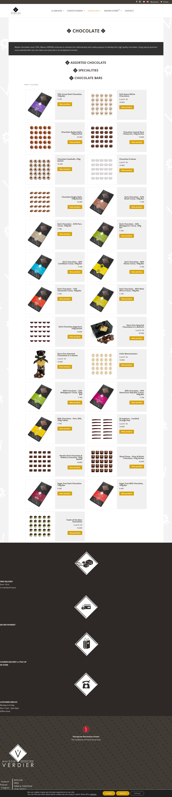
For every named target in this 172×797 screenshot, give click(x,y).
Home (26, 84)
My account (154, 2)
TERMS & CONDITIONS (23, 786)
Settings (137, 793)
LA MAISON (56, 11)
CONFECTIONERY (75, 11)
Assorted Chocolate (88, 62)
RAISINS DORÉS (112, 11)
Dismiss (123, 793)
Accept (109, 793)
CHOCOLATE (93, 11)
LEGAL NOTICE (20, 789)
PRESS (16, 783)
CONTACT (129, 11)
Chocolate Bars (88, 78)
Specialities (88, 70)
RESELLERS (18, 780)
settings (93, 794)
